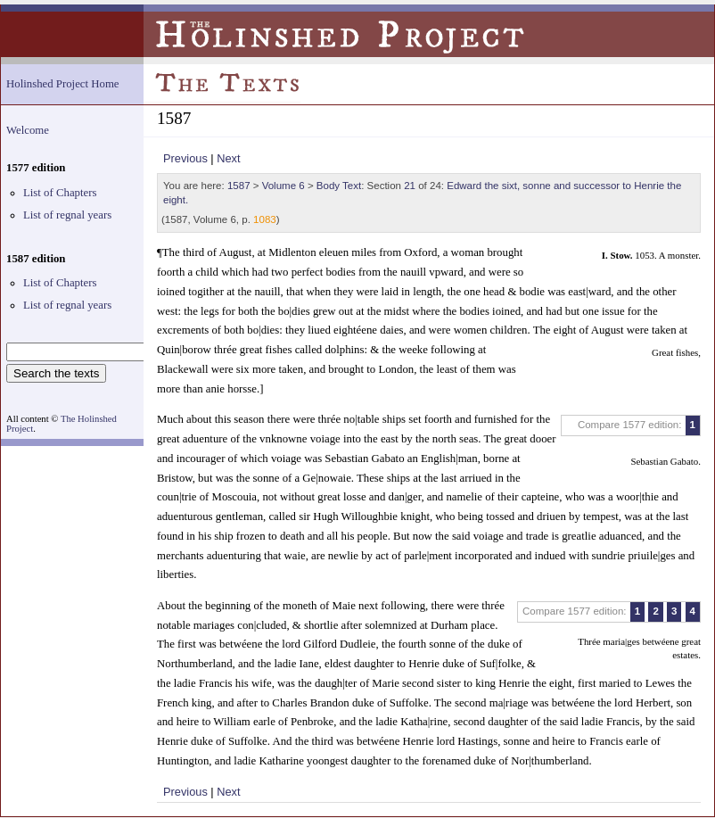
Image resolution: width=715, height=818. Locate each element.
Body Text (338, 185)
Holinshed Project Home (62, 84)
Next (228, 158)
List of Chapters (59, 192)
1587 (239, 185)
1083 (264, 219)
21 (409, 185)
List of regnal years (67, 215)
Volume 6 (283, 185)
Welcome (27, 130)
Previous (185, 158)
